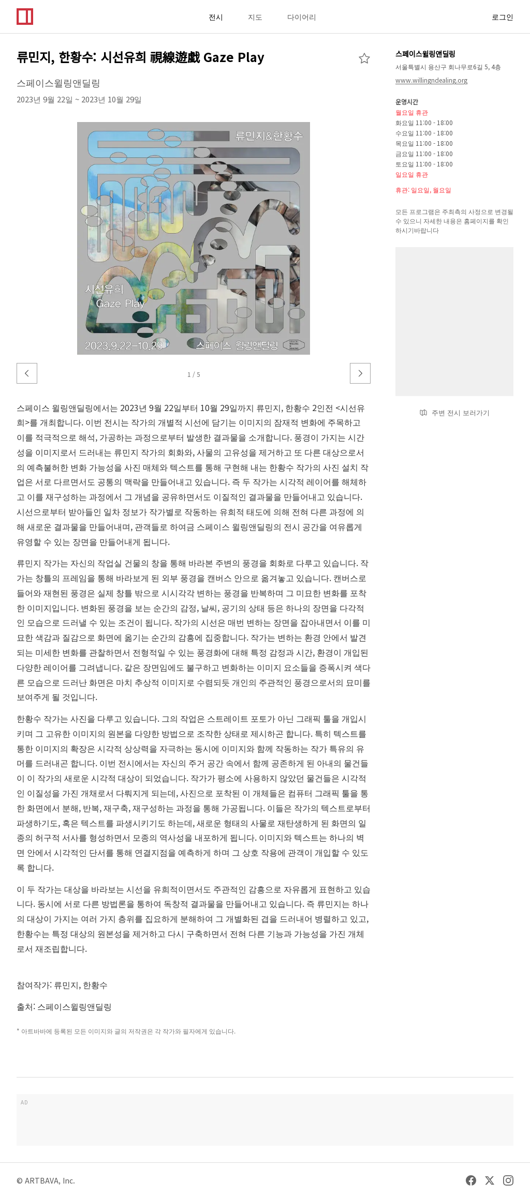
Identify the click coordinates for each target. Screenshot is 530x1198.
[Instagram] (508, 1180)
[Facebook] (471, 1180)
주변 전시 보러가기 (454, 412)
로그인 (502, 16)
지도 (255, 16)
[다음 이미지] (360, 373)
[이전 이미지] (27, 373)
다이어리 (301, 16)
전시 (216, 16)
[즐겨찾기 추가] (364, 58)
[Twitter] (489, 1180)
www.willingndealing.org (431, 79)
